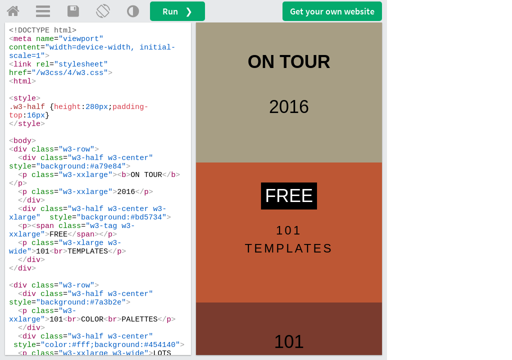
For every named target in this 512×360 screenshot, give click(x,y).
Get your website (332, 11)
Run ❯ (177, 11)
